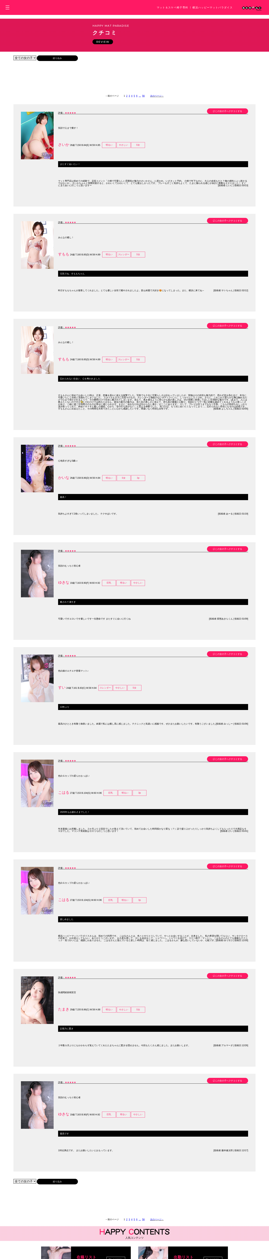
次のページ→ (157, 99)
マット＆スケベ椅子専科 (172, 7)
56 (143, 99)
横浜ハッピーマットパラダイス (212, 7)
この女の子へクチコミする (227, 115)
